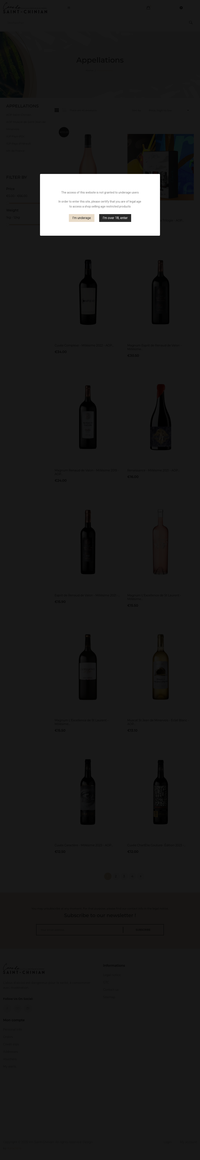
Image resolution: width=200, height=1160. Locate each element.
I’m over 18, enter (115, 218)
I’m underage (81, 218)
